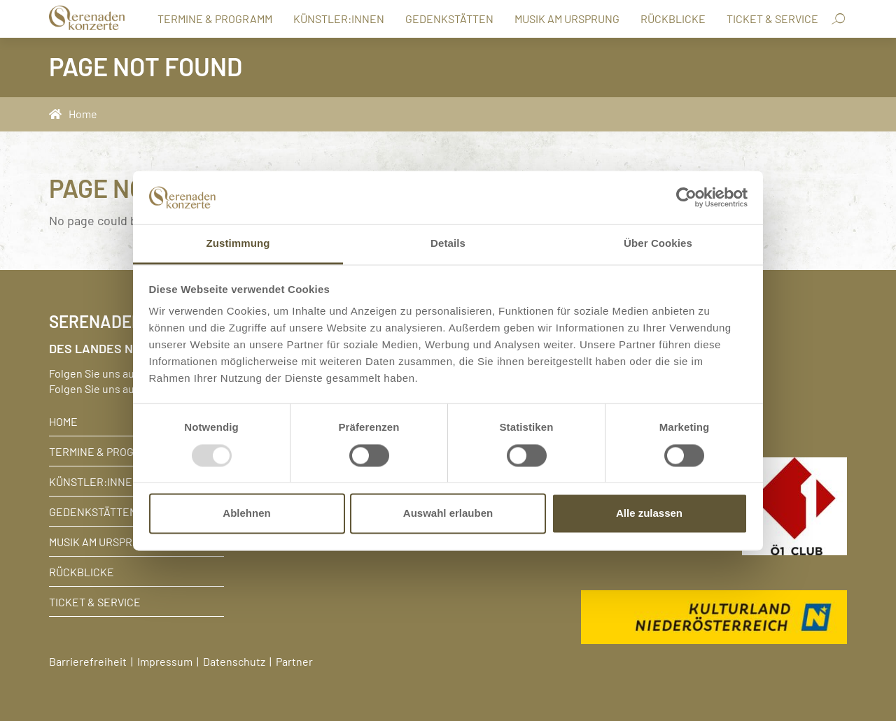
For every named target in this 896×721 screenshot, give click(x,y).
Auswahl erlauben (448, 514)
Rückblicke (673, 18)
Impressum (164, 661)
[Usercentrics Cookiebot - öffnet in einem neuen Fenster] (686, 197)
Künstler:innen (338, 18)
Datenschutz (234, 661)
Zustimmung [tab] (238, 244)
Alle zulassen (649, 514)
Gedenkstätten (449, 18)
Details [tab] (447, 244)
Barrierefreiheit (88, 661)
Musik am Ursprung (567, 18)
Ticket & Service (772, 18)
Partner (294, 661)
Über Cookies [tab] (658, 244)
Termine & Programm (215, 18)
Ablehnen (246, 514)
